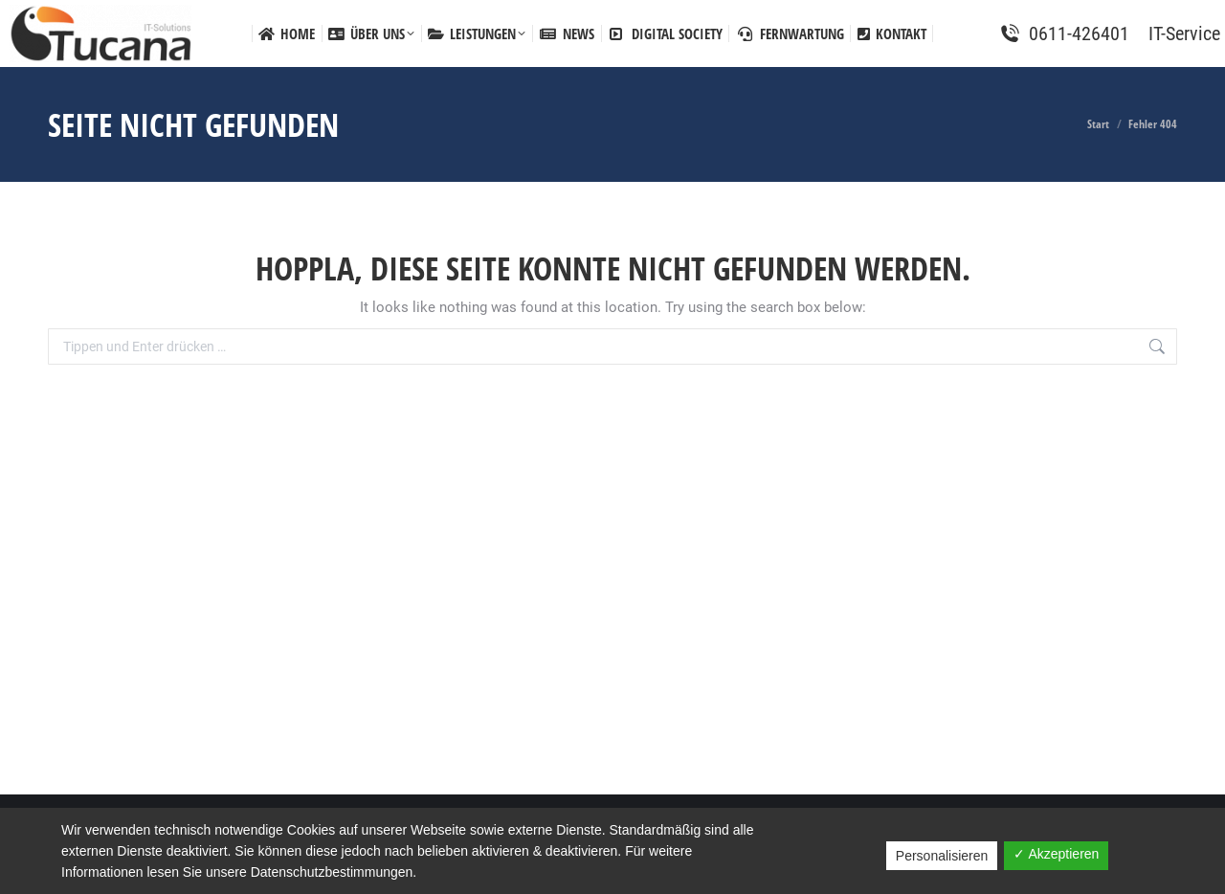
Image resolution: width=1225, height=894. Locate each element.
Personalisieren (942, 855)
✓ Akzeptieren (1056, 853)
